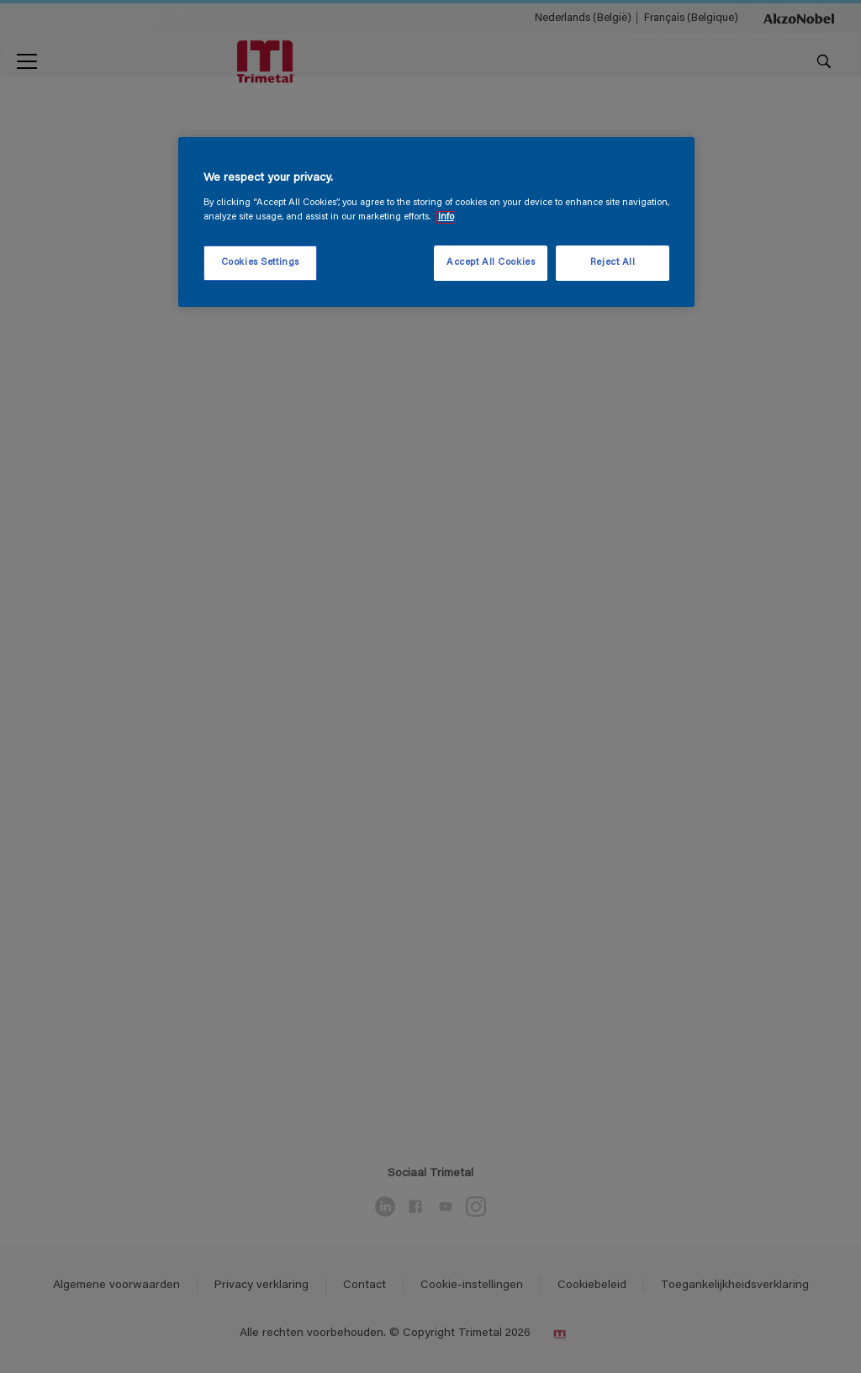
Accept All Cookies (490, 262)
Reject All (613, 262)
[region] (436, 222)
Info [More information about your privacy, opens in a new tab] (446, 217)
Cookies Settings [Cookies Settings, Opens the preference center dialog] (260, 262)
